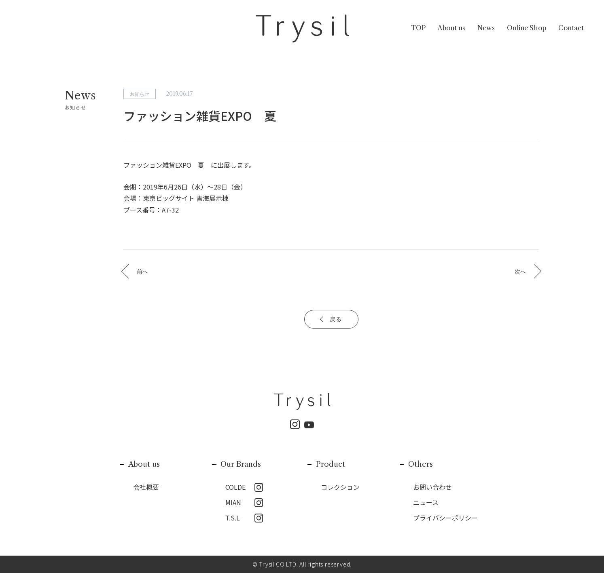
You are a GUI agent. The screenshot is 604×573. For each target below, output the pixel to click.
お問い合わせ (432, 487)
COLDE (235, 487)
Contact (571, 28)
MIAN (233, 502)
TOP (418, 28)
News (486, 28)
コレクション (340, 487)
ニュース (426, 502)
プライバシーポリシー (445, 517)
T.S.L (232, 517)
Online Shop (526, 28)
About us (451, 28)
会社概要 (146, 487)
